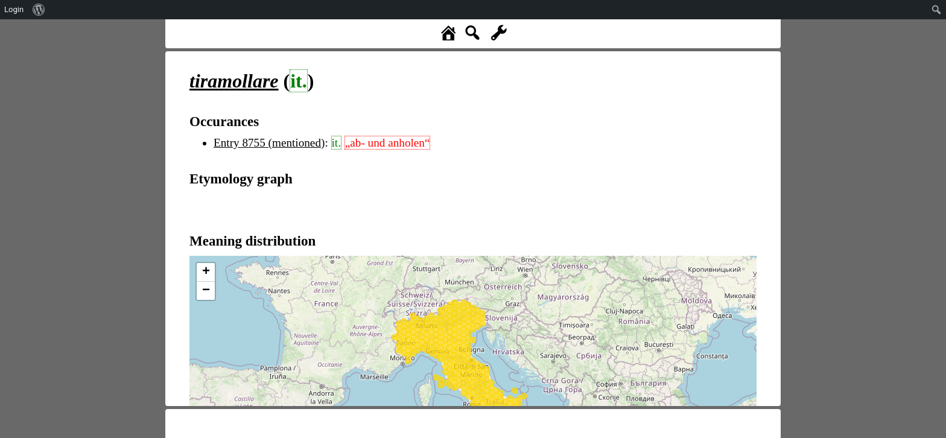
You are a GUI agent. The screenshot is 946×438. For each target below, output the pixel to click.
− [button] (206, 291)
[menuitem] (38, 9)
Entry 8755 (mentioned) (269, 142)
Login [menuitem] (14, 9)
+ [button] (206, 272)
